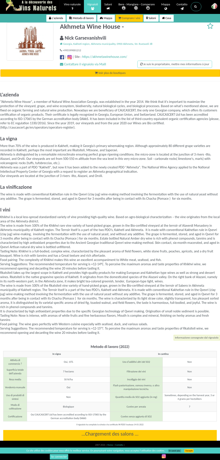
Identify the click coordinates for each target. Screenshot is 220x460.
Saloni (108, 6)
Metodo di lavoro (81, 18)
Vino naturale (72, 6)
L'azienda (56, 18)
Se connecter (59, 457)
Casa (166, 18)
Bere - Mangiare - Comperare (136, 7)
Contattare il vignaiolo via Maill (83, 64)
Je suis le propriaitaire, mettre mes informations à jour (174, 64)
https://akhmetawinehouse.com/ (104, 57)
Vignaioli (92, 6)
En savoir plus (174, 451)
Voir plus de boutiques (110, 73)
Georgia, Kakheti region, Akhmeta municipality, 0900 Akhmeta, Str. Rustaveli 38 (106, 43)
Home (110, 445)
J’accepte (189, 451)
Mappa (165, 6)
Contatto (181, 6)
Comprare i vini (129, 18)
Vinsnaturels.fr (33, 5)
